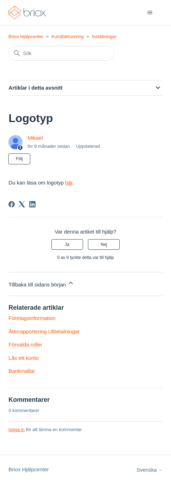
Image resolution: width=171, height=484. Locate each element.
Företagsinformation (31, 318)
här (68, 183)
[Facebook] (11, 204)
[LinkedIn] (32, 204)
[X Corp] (22, 204)
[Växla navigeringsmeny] (150, 12)
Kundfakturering (67, 36)
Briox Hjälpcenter (25, 36)
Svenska (150, 470)
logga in (16, 429)
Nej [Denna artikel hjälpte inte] (104, 244)
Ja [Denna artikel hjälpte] (67, 244)
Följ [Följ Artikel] (19, 158)
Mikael (35, 138)
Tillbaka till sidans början (41, 283)
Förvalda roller (25, 344)
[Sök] (61, 53)
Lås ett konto (23, 358)
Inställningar (104, 36)
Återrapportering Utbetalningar (44, 331)
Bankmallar (21, 371)
